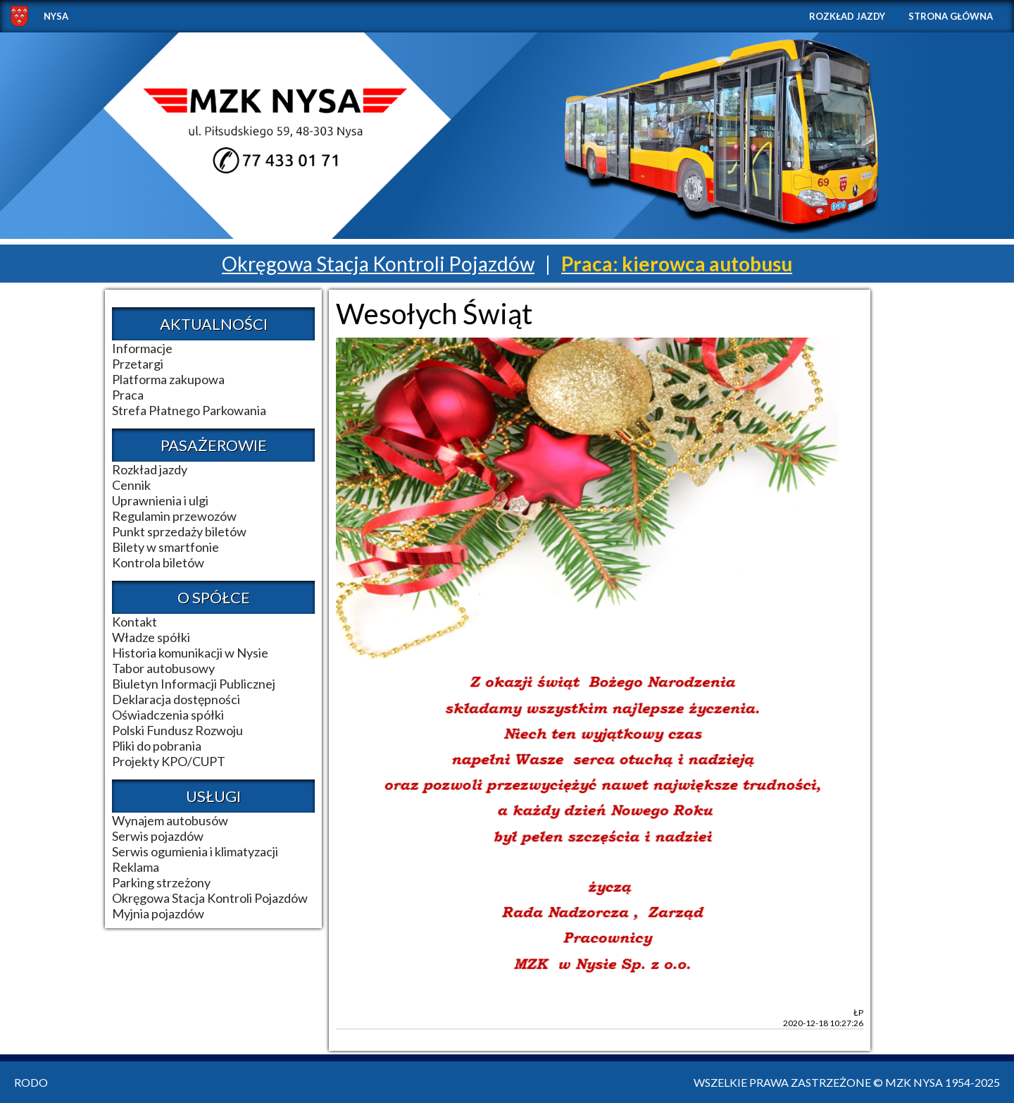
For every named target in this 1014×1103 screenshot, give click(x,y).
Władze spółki (151, 637)
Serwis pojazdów (158, 836)
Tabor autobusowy (163, 668)
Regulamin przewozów (174, 516)
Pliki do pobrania (156, 745)
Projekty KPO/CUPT (168, 761)
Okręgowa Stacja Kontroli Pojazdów (378, 264)
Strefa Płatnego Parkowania (189, 410)
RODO (31, 1082)
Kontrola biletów (158, 562)
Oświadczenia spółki (168, 714)
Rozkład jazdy (847, 16)
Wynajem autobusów (170, 820)
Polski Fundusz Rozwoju (177, 730)
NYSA (56, 16)
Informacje (142, 348)
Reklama (135, 867)
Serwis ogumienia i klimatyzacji (195, 851)
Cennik (131, 485)
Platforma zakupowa (168, 379)
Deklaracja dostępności (176, 699)
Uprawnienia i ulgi (160, 500)
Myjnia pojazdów (158, 913)
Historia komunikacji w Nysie (190, 652)
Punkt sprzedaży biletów (179, 531)
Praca (128, 394)
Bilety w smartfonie (165, 547)
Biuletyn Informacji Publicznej (193, 683)
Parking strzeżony (161, 882)
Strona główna (950, 16)
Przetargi (137, 363)
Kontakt (134, 621)
